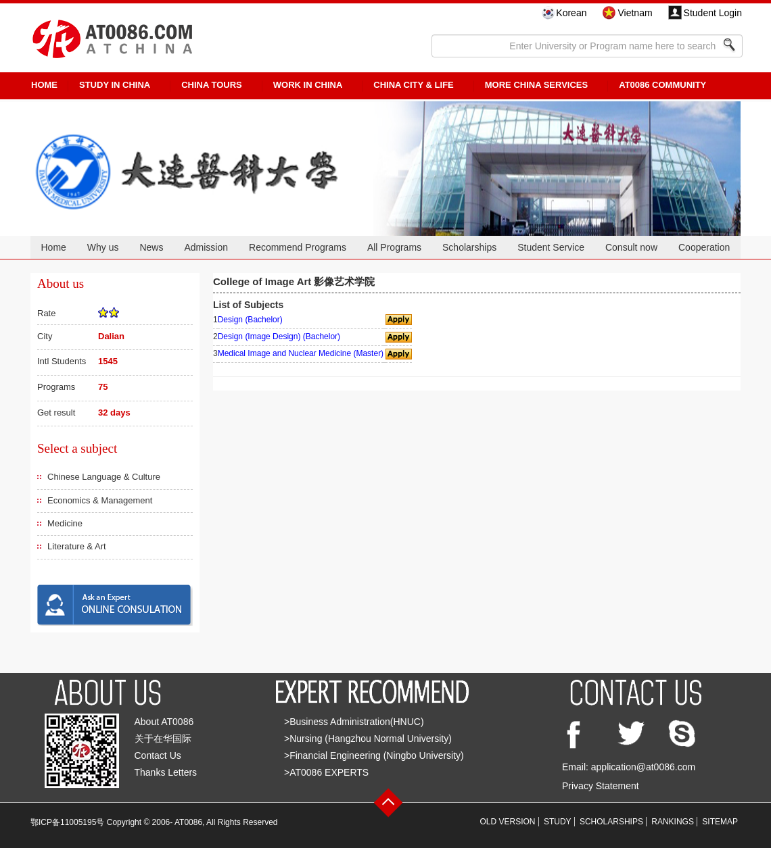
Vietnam (634, 12)
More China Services (536, 85)
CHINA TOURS (211, 85)
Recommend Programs (297, 247)
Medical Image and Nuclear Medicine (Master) (300, 353)
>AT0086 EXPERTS (326, 772)
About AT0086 (164, 721)
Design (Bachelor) (250, 319)
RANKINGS (672, 821)
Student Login (713, 12)
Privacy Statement (600, 785)
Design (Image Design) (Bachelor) (279, 336)
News (151, 247)
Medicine (65, 523)
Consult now (631, 247)
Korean (571, 12)
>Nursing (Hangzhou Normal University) (368, 738)
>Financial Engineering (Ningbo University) (374, 755)
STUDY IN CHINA (114, 85)
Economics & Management (99, 500)
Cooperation (704, 247)
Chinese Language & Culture (103, 477)
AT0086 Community (662, 85)
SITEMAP (720, 821)
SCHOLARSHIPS (611, 821)
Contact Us (158, 755)
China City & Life (413, 85)
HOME (44, 85)
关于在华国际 (163, 738)
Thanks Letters (166, 772)
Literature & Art (76, 546)
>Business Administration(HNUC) (354, 721)
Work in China (308, 85)
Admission (206, 247)
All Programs (394, 247)
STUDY (557, 821)
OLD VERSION (508, 821)
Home (53, 247)
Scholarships (469, 247)
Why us (103, 247)
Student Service (550, 247)
